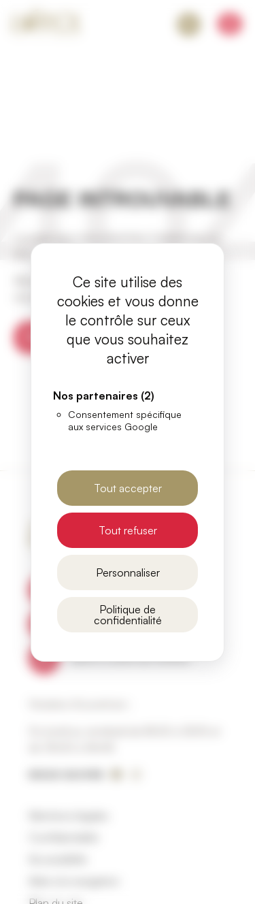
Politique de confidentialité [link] (128, 614)
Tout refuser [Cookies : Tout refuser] (128, 530)
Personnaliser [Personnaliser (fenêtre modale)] (128, 572)
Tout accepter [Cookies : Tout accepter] (128, 488)
